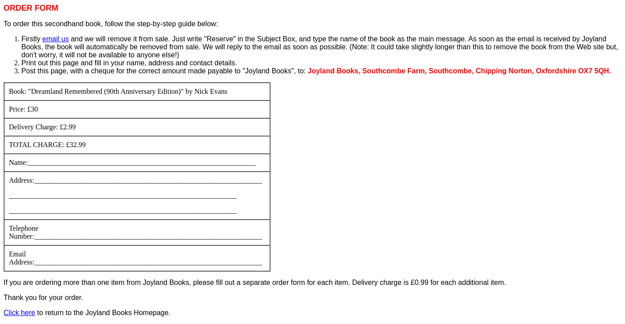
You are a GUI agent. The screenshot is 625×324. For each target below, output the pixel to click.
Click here (19, 312)
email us (55, 39)
